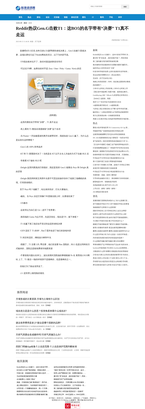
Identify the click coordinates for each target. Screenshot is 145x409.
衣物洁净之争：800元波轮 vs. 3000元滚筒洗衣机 (72, 394)
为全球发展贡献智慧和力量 (27, 376)
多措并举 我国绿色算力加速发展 (105, 168)
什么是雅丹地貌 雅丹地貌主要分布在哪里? (109, 241)
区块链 (56, 17)
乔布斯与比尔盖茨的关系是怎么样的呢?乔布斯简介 (112, 261)
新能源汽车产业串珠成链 (63, 379)
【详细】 (48, 305)
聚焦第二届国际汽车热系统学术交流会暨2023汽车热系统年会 (116, 151)
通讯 (84, 17)
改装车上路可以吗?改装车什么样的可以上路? (110, 214)
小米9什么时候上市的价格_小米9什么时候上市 (110, 88)
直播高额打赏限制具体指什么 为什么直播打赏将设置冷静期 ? (116, 200)
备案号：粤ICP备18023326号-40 (82, 400)
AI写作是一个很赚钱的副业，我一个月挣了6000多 (35, 388)
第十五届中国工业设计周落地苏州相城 (107, 161)
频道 (25, 23)
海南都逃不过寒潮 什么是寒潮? (104, 207)
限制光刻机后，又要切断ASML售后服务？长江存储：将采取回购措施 (80, 382)
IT (93, 17)
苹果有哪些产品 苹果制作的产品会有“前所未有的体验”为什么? (116, 244)
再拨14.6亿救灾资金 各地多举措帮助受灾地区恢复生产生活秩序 (116, 119)
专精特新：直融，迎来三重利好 (105, 175)
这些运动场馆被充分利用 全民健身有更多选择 (71, 367)
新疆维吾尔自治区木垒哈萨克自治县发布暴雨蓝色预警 (37, 391)
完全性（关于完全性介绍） (103, 78)
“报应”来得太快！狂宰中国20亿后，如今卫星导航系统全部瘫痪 (77, 370)
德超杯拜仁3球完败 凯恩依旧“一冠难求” (69, 391)
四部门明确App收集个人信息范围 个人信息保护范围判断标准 (46, 346)
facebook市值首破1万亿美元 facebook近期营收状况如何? (114, 248)
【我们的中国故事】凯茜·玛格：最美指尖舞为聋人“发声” (114, 92)
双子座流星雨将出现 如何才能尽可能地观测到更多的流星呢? (115, 217)
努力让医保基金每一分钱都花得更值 (106, 115)
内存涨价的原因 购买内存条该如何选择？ (108, 238)
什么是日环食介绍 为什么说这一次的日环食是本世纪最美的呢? (116, 234)
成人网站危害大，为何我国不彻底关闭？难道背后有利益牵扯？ (40, 385)
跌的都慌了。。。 (99, 85)
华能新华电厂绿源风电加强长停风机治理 (108, 131)
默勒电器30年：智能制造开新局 (105, 182)
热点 (29, 17)
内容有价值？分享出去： (120, 40)
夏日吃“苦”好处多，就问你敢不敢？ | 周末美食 (71, 376)
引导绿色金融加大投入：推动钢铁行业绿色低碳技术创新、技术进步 (118, 178)
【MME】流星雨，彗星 (102, 98)
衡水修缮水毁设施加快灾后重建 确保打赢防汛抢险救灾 (37, 394)
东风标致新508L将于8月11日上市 (105, 185)
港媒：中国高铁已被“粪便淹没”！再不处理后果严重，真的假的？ (41, 382)
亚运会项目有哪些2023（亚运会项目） (107, 75)
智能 (66, 17)
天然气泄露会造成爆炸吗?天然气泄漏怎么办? (38, 334)
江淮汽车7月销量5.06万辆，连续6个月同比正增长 (111, 165)
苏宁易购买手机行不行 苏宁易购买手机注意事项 (111, 204)
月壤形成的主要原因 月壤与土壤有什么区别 (37, 299)
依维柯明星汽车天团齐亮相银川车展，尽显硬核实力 (112, 155)
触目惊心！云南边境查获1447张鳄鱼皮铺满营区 (111, 112)
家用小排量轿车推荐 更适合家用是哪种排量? (109, 228)
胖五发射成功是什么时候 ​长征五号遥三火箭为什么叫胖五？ (115, 265)
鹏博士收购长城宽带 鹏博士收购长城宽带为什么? (111, 231)
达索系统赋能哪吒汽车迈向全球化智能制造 (109, 134)
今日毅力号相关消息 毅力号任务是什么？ (108, 221)
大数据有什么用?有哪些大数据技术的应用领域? (110, 251)
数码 (102, 17)
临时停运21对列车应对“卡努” (104, 68)
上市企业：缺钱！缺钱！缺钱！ (105, 188)
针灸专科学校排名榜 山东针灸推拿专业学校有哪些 (112, 71)
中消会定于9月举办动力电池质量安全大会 (108, 158)
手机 (111, 17)
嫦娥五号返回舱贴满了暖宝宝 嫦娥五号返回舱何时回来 (113, 224)
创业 (47, 17)
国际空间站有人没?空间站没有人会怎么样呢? (110, 211)
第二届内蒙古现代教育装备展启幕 (66, 388)
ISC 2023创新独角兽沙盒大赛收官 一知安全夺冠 (111, 138)
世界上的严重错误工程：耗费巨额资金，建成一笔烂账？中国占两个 (79, 373)
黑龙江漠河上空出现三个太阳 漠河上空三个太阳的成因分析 (115, 258)
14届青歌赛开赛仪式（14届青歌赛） (106, 105)
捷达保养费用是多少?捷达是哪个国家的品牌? (38, 322)
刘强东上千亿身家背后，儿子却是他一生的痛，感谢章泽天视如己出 (79, 385)
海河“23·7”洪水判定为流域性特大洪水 (107, 102)
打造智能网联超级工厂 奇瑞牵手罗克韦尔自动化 (111, 148)
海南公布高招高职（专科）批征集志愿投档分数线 (111, 82)
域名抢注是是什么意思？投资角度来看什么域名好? (41, 311)
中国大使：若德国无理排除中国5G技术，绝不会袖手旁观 (38, 373)
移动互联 (74, 17)
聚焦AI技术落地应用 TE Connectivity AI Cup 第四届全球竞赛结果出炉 (118, 127)
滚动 (38, 17)
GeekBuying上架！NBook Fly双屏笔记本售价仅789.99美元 (114, 95)
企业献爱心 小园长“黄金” (26, 379)
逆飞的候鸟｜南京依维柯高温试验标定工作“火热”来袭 (113, 141)
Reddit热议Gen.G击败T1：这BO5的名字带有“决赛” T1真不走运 (40, 367)
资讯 (20, 17)
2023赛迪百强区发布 (100, 192)
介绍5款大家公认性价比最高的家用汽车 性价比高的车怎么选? (116, 255)
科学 (120, 17)
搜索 (125, 7)
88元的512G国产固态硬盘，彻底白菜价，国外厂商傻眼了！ (39, 370)
